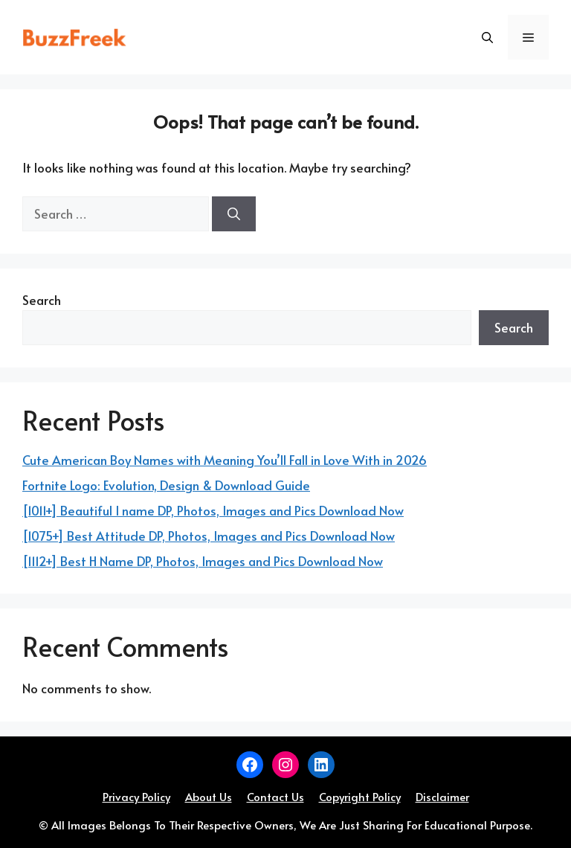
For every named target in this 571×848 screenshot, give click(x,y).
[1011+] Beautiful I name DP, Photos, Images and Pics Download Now (213, 510)
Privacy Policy (136, 796)
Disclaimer (442, 796)
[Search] (234, 214)
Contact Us (275, 796)
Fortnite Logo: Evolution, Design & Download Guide (166, 485)
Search (41, 300)
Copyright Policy (360, 796)
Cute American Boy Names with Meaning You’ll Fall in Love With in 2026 (224, 460)
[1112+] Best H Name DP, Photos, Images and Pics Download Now (202, 561)
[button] (487, 37)
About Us (208, 796)
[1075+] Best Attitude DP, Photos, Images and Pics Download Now (208, 536)
